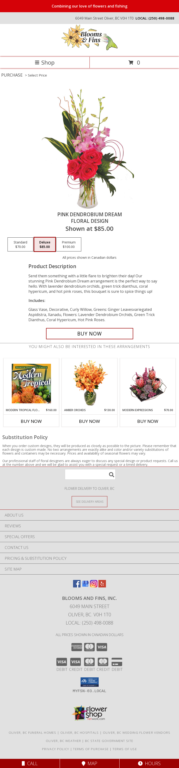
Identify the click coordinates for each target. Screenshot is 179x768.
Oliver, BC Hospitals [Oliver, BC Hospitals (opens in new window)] (79, 732)
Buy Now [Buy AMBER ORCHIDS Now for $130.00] (89, 421)
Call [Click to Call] (30, 763)
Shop (44, 62)
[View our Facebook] (77, 586)
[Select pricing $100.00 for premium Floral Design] (68, 244)
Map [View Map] (89, 763)
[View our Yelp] (102, 586)
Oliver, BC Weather (63, 741)
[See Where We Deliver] (89, 501)
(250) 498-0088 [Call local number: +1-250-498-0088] (161, 18)
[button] (90, 682)
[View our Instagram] (93, 586)
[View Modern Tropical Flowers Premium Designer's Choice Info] (31, 383)
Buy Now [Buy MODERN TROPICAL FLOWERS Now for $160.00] (31, 421)
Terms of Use (125, 749)
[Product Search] (90, 474)
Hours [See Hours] (149, 763)
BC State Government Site (109, 741)
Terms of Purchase (91, 749)
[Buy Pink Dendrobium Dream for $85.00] (89, 333)
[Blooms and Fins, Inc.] (89, 50)
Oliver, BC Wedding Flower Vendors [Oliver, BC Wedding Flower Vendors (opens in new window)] (137, 732)
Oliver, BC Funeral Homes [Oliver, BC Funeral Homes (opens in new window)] (32, 732)
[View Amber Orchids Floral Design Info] (89, 383)
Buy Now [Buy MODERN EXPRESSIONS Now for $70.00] (147, 421)
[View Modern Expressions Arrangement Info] (147, 383)
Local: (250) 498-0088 (89, 623)
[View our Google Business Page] (85, 586)
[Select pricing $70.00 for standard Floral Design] (20, 244)
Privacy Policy (55, 749)
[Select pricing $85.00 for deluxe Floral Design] (44, 244)
